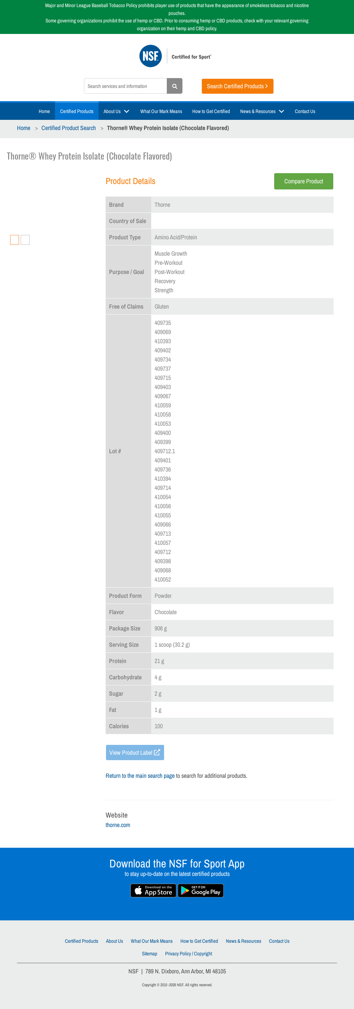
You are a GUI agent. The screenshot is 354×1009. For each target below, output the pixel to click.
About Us (112, 111)
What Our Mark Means (161, 111)
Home (44, 111)
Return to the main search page (140, 775)
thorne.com (118, 825)
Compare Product (303, 181)
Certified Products (76, 111)
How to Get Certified (211, 111)
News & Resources (258, 111)
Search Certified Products (235, 86)
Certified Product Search (68, 128)
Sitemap (149, 953)
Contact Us (305, 111)
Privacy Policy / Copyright (188, 953)
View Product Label (130, 752)
